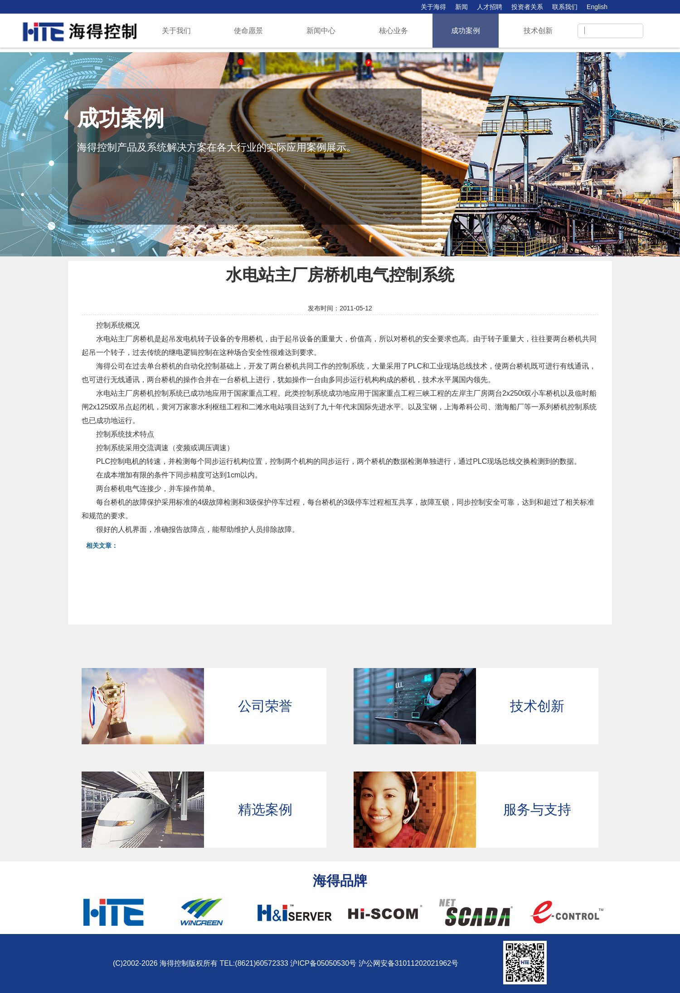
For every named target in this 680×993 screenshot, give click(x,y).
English (597, 6)
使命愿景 (248, 30)
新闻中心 (320, 30)
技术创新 (538, 30)
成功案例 (465, 30)
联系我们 (565, 6)
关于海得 (433, 6)
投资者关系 (527, 6)
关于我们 (176, 30)
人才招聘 (489, 6)
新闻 (461, 6)
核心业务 (393, 30)
